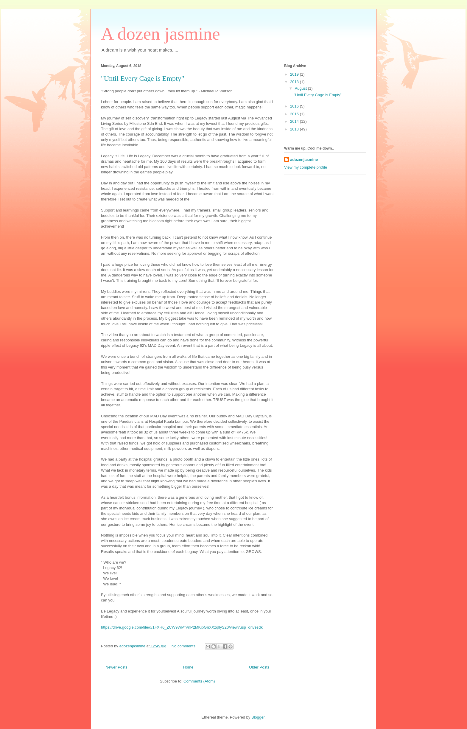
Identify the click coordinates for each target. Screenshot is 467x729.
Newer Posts (116, 667)
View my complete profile (305, 167)
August (301, 88)
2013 (295, 129)
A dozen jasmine (160, 33)
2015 (295, 114)
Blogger (257, 717)
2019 (295, 74)
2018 (295, 82)
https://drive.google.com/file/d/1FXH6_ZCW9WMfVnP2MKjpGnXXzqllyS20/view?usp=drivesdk (182, 627)
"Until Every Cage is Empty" (142, 78)
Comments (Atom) (199, 681)
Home (188, 667)
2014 (295, 121)
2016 (295, 106)
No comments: (184, 646)
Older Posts (259, 667)
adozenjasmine (304, 159)
